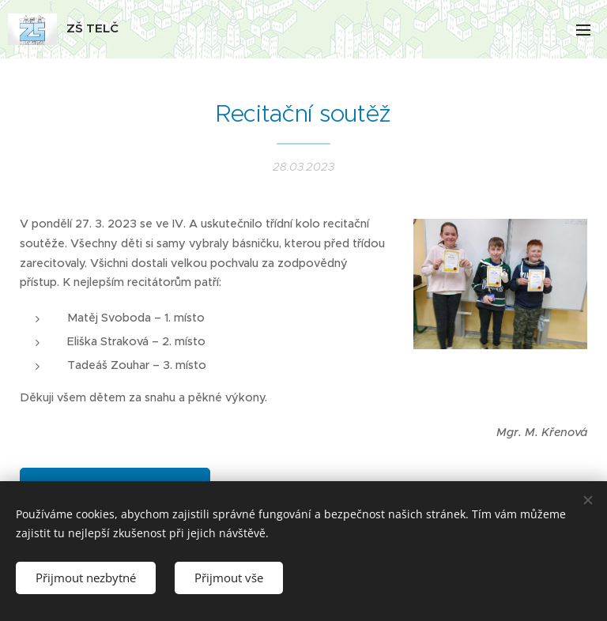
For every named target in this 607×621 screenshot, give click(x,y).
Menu (583, 30)
